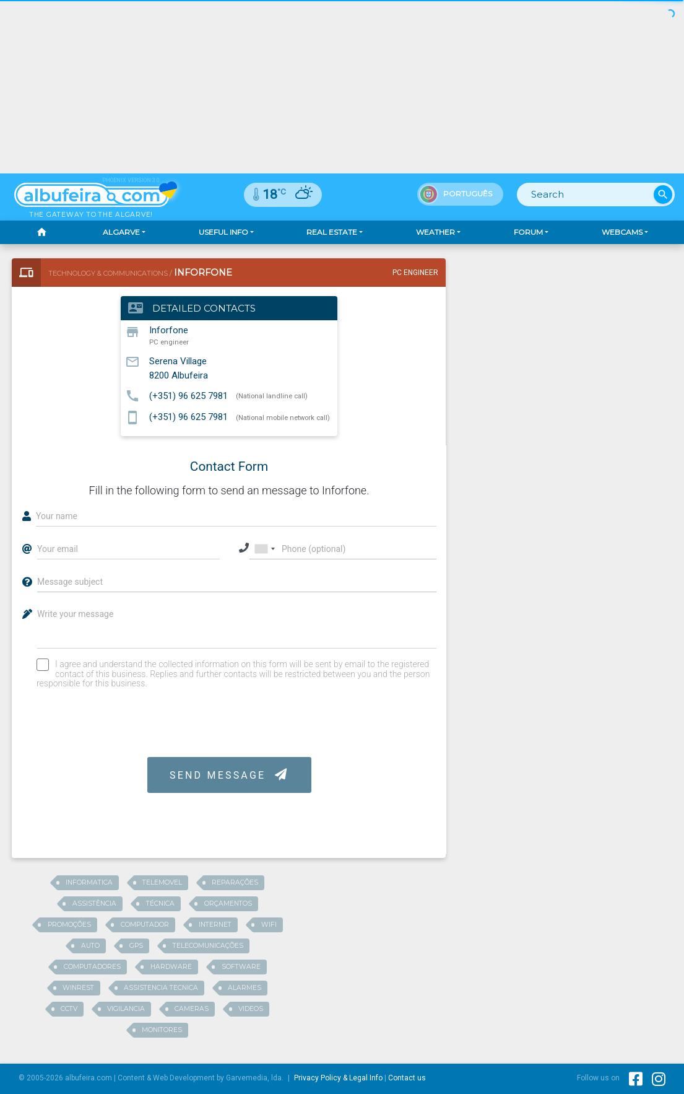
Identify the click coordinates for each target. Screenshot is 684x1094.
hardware (171, 967)
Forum (528, 232)
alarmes (244, 988)
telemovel (162, 882)
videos (250, 1009)
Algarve (121, 232)
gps (136, 946)
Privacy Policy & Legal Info (338, 1078)
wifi (269, 925)
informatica (89, 882)
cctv (69, 1009)
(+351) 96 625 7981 (188, 395)
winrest (78, 988)
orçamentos (228, 903)
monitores (162, 1030)
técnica (160, 903)
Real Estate (331, 232)
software (241, 967)
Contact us (407, 1078)
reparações (235, 882)
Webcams (622, 232)
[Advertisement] (342, 86)
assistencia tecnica (161, 988)
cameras (192, 1009)
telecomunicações (208, 946)
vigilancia (126, 1009)
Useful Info (223, 232)
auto (90, 946)
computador (145, 925)
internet (215, 925)
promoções (69, 925)
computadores (92, 967)
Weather (435, 232)
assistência (94, 903)
